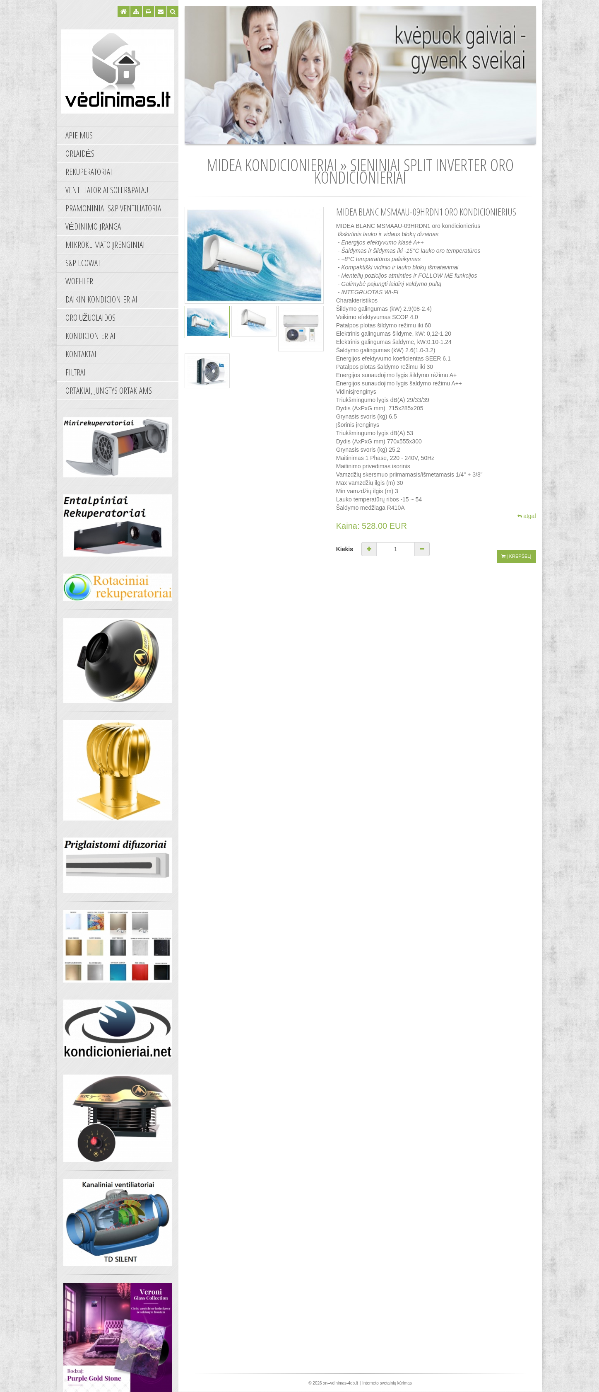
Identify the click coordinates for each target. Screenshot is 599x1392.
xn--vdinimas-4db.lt (340, 1383)
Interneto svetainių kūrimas (387, 1383)
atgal (526, 516)
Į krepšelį (516, 548)
